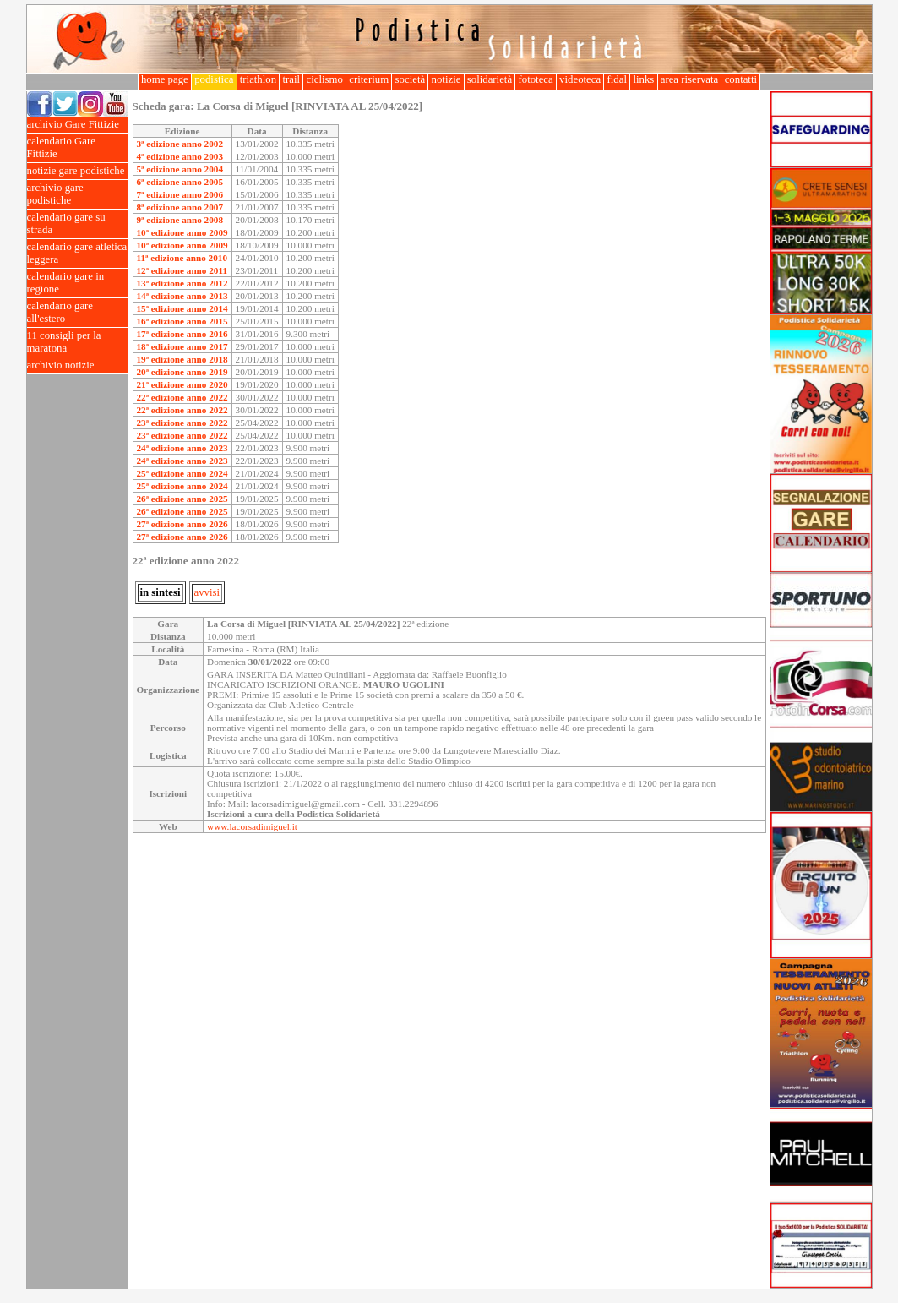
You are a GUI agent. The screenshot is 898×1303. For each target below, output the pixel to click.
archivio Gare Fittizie (77, 125)
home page (165, 79)
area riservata (689, 79)
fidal (616, 79)
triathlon (258, 79)
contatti (740, 79)
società (409, 79)
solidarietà (490, 79)
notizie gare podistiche (77, 171)
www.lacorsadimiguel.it (252, 826)
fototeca (535, 79)
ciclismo (324, 79)
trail (291, 79)
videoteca (580, 79)
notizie (445, 79)
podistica (214, 79)
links (643, 79)
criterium (368, 79)
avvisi (207, 592)
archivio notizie (77, 365)
